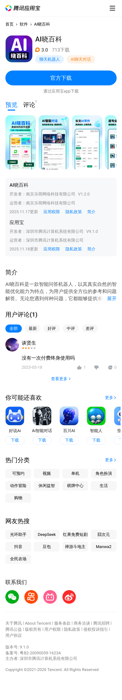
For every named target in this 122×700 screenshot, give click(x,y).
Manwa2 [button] (103, 546)
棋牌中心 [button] (75, 485)
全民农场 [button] (18, 558)
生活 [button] (104, 485)
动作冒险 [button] (18, 485)
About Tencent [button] (38, 623)
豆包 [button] (47, 546)
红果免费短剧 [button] (75, 534)
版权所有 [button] (33, 629)
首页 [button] (9, 24)
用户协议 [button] (13, 635)
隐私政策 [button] (73, 211)
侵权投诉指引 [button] (95, 629)
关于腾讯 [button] (13, 623)
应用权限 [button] (51, 211)
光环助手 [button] (18, 534)
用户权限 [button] (52, 629)
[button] (22, 8)
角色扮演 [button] (104, 473)
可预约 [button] (18, 473)
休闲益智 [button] (46, 485)
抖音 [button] (18, 546)
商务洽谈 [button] (82, 623)
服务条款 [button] (62, 623)
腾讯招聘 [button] (101, 623)
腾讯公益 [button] (13, 629)
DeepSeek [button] (47, 534)
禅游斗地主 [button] (75, 546)
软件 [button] (24, 24)
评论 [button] (29, 104)
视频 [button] (47, 473)
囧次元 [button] (103, 534)
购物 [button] (18, 497)
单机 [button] (75, 473)
